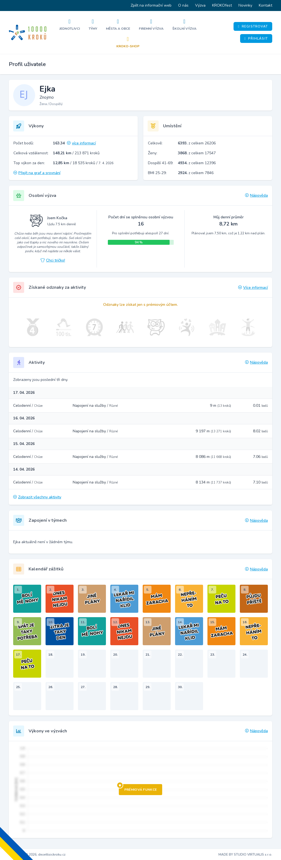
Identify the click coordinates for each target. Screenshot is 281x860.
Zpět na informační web (151, 5)
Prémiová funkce (138, 788)
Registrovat (253, 26)
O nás (183, 5)
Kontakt (265, 5)
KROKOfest (222, 5)
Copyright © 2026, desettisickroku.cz (37, 854)
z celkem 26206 (197, 143)
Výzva (200, 5)
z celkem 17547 (197, 153)
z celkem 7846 (195, 172)
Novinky (245, 5)
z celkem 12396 (197, 163)
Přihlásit (256, 38)
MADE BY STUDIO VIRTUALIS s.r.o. (245, 854)
